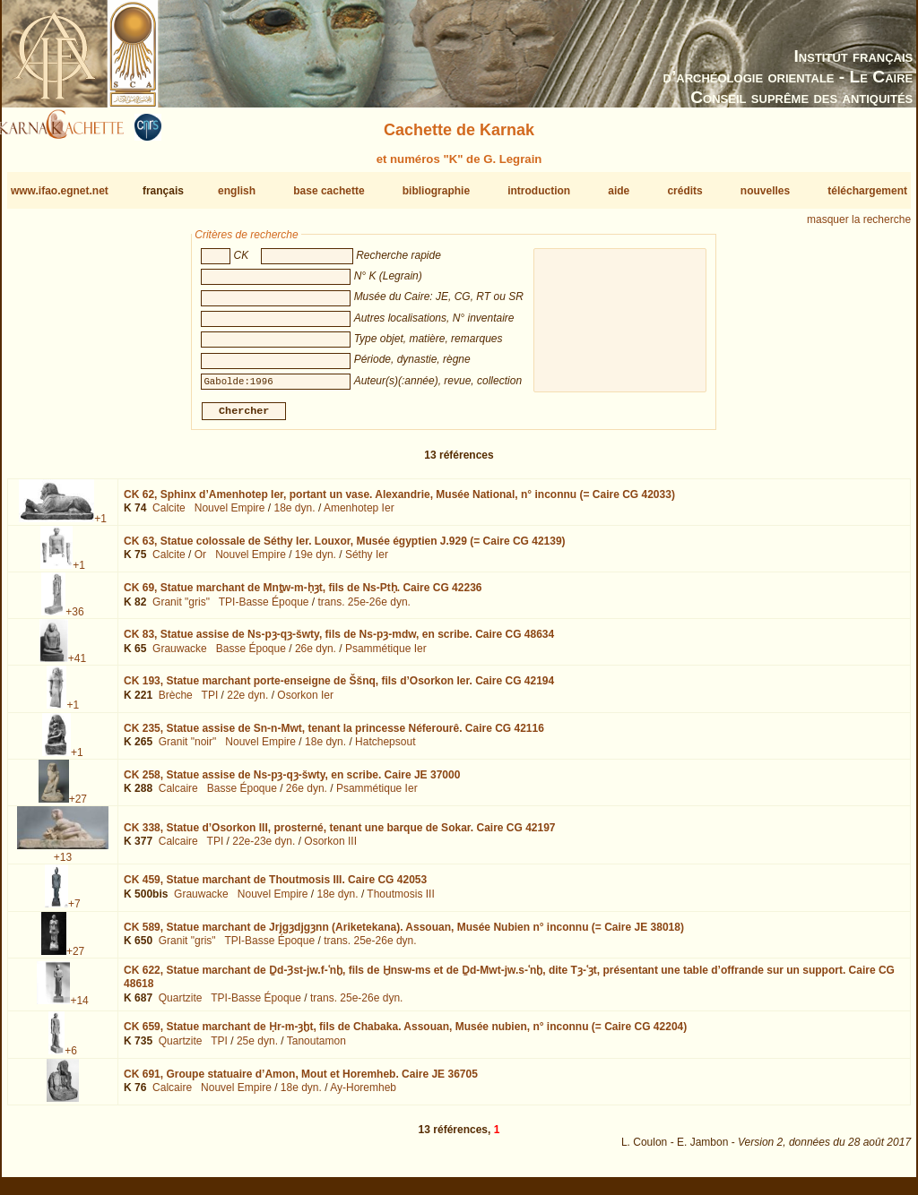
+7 (74, 911)
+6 (71, 1058)
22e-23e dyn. (263, 848)
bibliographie (436, 191)
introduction (538, 191)
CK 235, (334, 734)
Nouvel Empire (230, 515)
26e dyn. (315, 655)
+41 (77, 665)
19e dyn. (315, 561)
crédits (684, 191)
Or (200, 561)
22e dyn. (247, 702)
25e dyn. (257, 1048)
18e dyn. (295, 515)
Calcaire (178, 795)
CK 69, (302, 595)
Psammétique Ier (386, 655)
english (236, 191)
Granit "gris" (181, 609)
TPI (210, 702)
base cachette (328, 191)
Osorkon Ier (305, 702)
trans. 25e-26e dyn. (364, 609)
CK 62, (399, 501)
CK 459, (275, 887)
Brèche (176, 702)
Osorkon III (330, 848)
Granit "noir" (188, 749)
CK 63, (345, 548)
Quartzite (181, 1005)
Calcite (169, 515)
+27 (78, 806)
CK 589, (404, 933)
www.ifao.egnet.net (59, 191)
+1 (100, 526)
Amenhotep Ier (359, 515)
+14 (79, 1008)
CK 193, (339, 688)
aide (618, 191)
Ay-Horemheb (363, 1094)
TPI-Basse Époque (264, 609)
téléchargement (867, 191)
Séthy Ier (366, 561)
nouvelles (765, 191)
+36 (74, 619)
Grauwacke (179, 655)
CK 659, (405, 1033)
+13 (63, 864)
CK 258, (292, 782)
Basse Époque (251, 655)
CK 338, (340, 834)
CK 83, (339, 641)
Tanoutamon (316, 1048)
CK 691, (301, 1081)
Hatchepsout (385, 749)
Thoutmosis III (400, 901)
